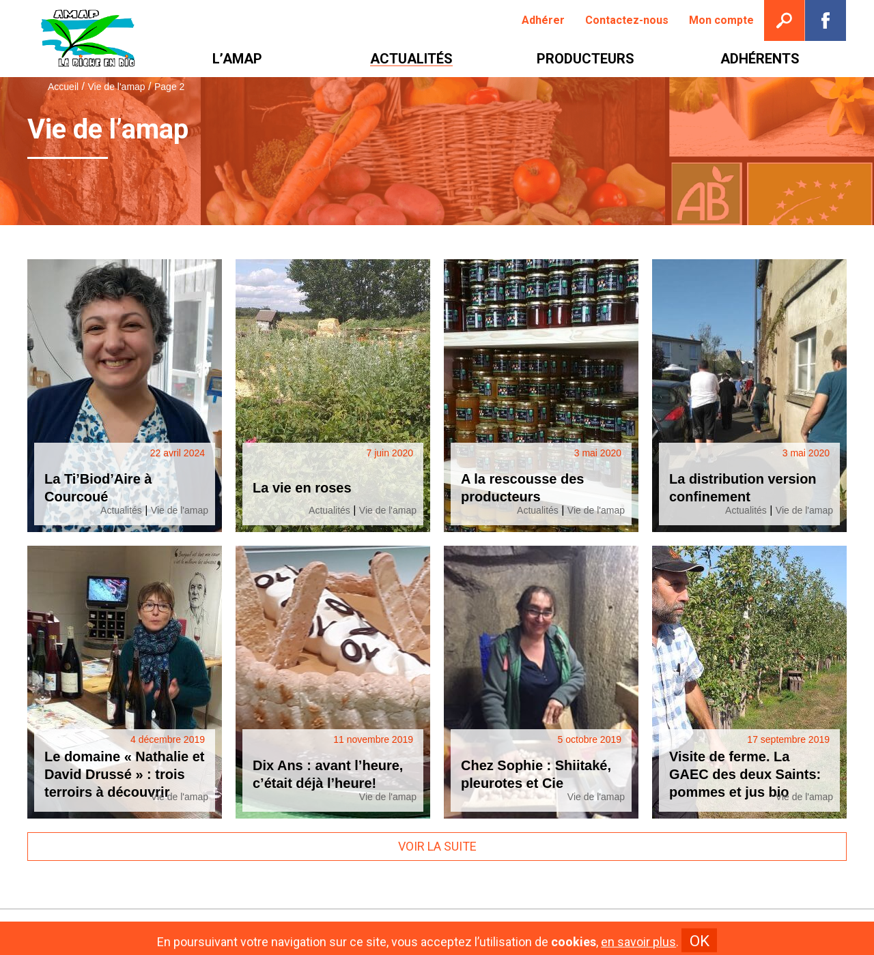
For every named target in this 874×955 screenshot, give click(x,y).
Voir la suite (437, 846)
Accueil (63, 86)
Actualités (121, 510)
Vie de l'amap (116, 86)
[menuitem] (543, 20)
